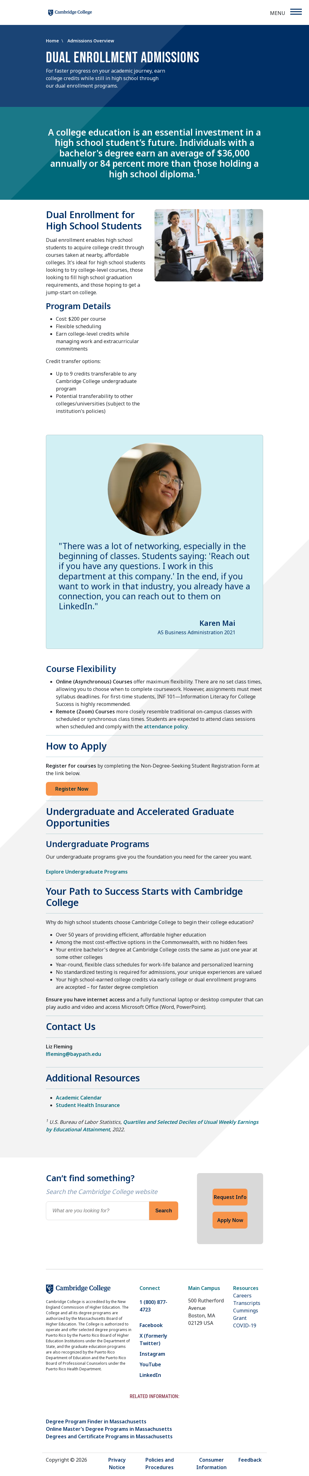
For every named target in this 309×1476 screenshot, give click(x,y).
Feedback (250, 1459)
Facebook (151, 1325)
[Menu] (295, 11)
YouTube (150, 1364)
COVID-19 (244, 1325)
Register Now (71, 788)
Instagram (152, 1353)
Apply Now (230, 1220)
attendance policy (166, 726)
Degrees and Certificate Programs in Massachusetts (109, 1436)
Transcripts (246, 1303)
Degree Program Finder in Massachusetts (96, 1421)
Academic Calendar (79, 1097)
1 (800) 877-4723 (153, 1306)
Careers (242, 1295)
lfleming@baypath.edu (73, 1054)
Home (53, 41)
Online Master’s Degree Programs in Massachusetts (109, 1429)
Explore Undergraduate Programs (87, 871)
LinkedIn (150, 1375)
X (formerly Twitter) (153, 1339)
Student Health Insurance (88, 1105)
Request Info (230, 1197)
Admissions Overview (90, 41)
